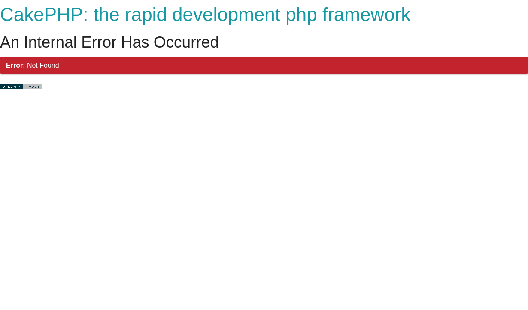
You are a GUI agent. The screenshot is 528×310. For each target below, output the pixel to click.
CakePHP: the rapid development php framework (205, 14)
